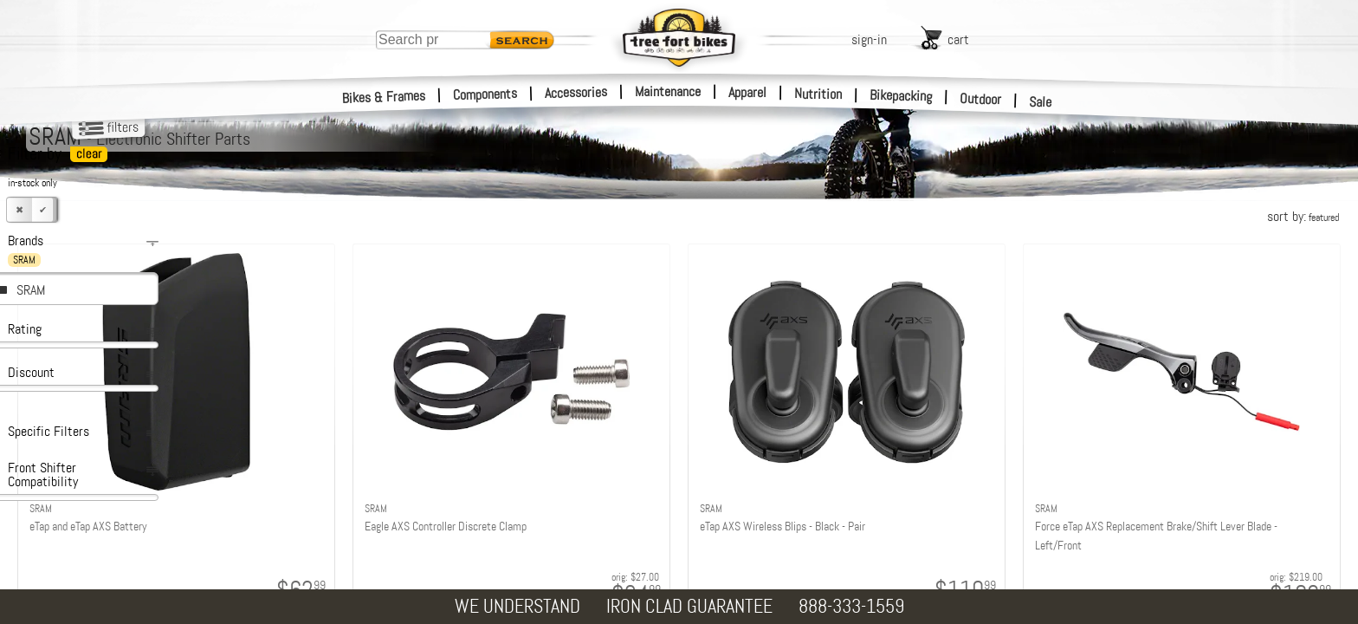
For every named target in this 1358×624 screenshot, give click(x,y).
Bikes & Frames (384, 97)
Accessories (576, 92)
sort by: (1303, 216)
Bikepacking (901, 96)
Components (485, 94)
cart (958, 39)
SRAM (30, 290)
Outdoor (981, 98)
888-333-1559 (851, 606)
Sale (1040, 102)
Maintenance (668, 91)
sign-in (869, 39)
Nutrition (818, 93)
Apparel (747, 92)
